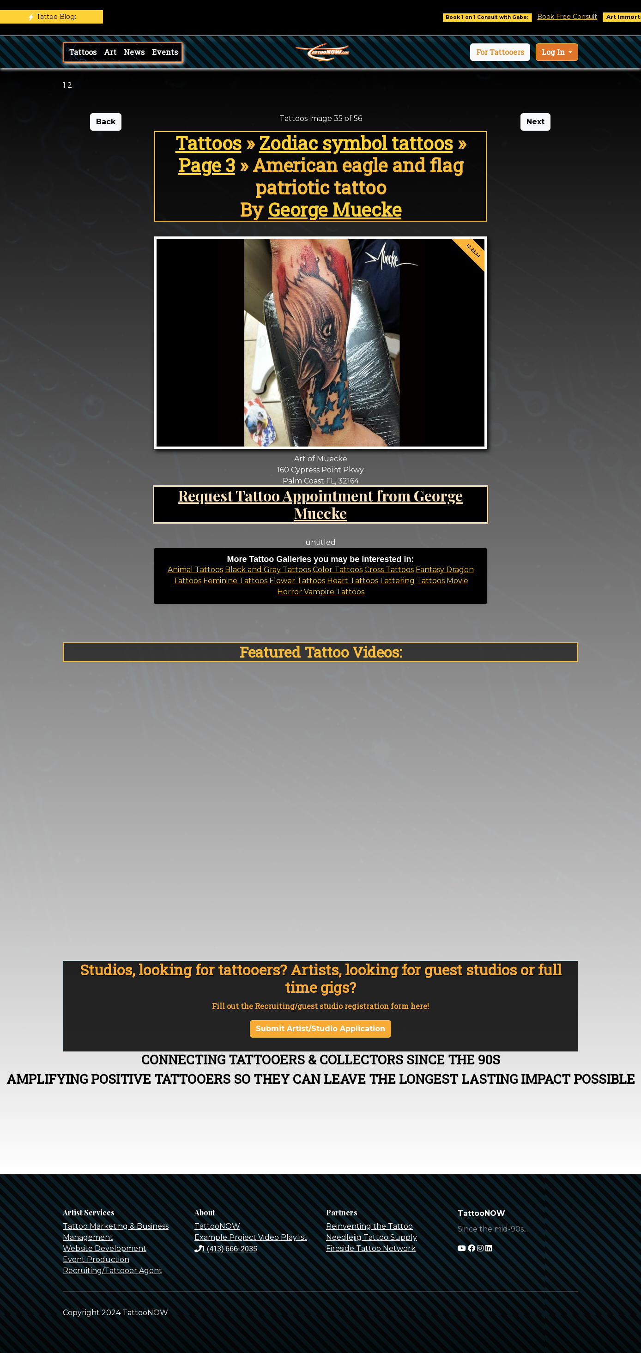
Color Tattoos (338, 569)
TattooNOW (217, 1226)
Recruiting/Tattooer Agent (112, 1270)
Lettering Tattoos (412, 580)
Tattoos (83, 52)
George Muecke (334, 209)
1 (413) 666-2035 (225, 1248)
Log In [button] (554, 52)
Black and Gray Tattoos (268, 569)
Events (165, 52)
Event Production (96, 1259)
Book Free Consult (577, 16)
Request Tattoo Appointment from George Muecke (320, 504)
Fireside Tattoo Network (371, 1248)
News (134, 52)
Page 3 (206, 165)
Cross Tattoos (389, 569)
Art (110, 52)
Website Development (104, 1248)
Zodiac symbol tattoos (356, 143)
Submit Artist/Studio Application (320, 1028)
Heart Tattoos (352, 580)
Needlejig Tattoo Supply (371, 1237)
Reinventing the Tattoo (369, 1226)
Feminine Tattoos (235, 580)
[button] (500, 52)
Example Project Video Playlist (250, 1237)
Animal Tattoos (195, 569)
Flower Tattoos (297, 580)
